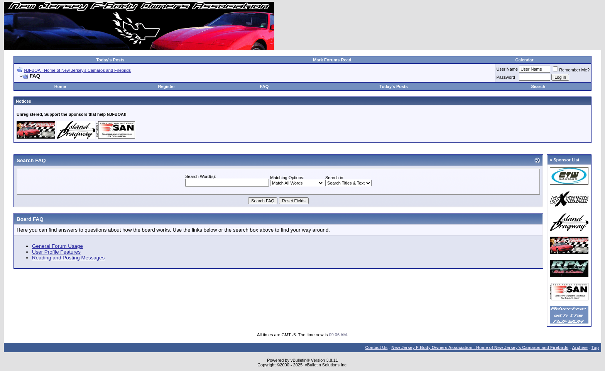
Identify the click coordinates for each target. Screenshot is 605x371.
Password (506, 77)
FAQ (264, 86)
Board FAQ (30, 219)
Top (595, 347)
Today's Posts (110, 60)
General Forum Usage (57, 246)
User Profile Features (56, 252)
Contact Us (376, 347)
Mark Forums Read (332, 60)
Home (60, 86)
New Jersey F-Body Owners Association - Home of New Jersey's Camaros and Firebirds (479, 347)
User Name (507, 69)
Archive (580, 347)
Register (166, 86)
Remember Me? (571, 70)
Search (538, 86)
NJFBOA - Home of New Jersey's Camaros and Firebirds (77, 70)
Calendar (524, 60)
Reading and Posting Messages (68, 258)
